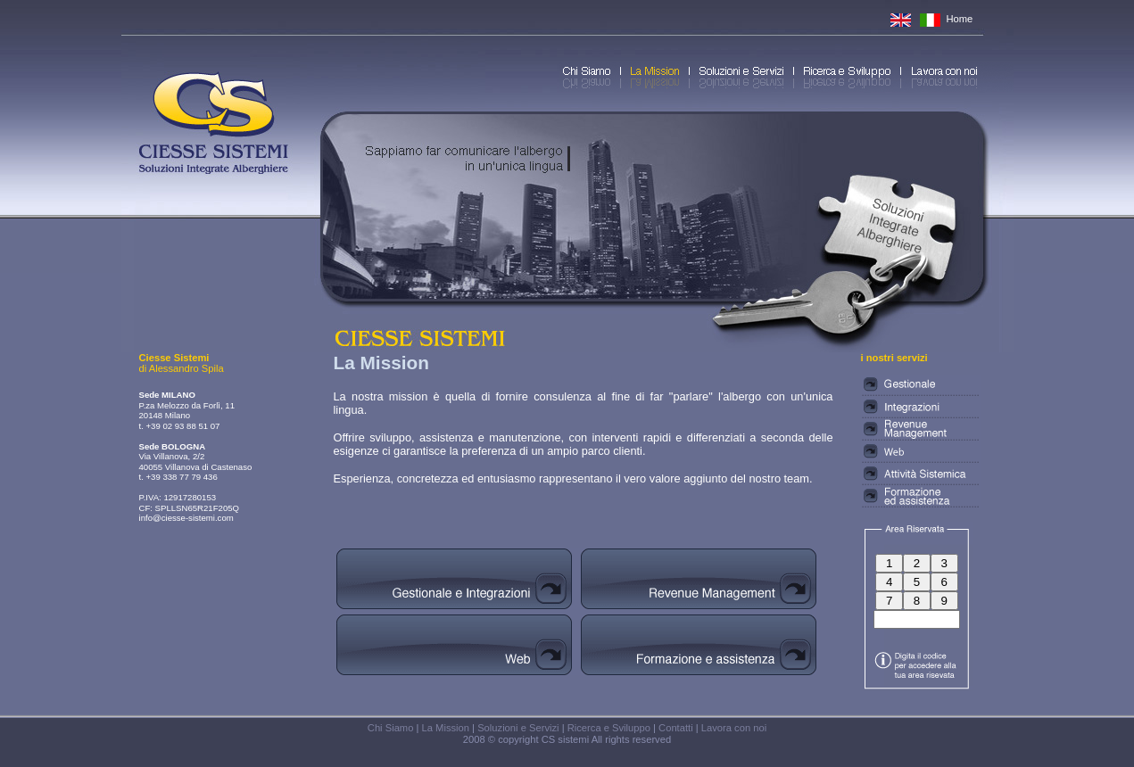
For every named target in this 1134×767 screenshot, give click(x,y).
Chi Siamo (391, 727)
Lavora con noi (733, 727)
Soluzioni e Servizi (518, 727)
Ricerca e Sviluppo (608, 727)
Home (960, 18)
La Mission (445, 727)
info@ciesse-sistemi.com (186, 518)
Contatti (675, 727)
